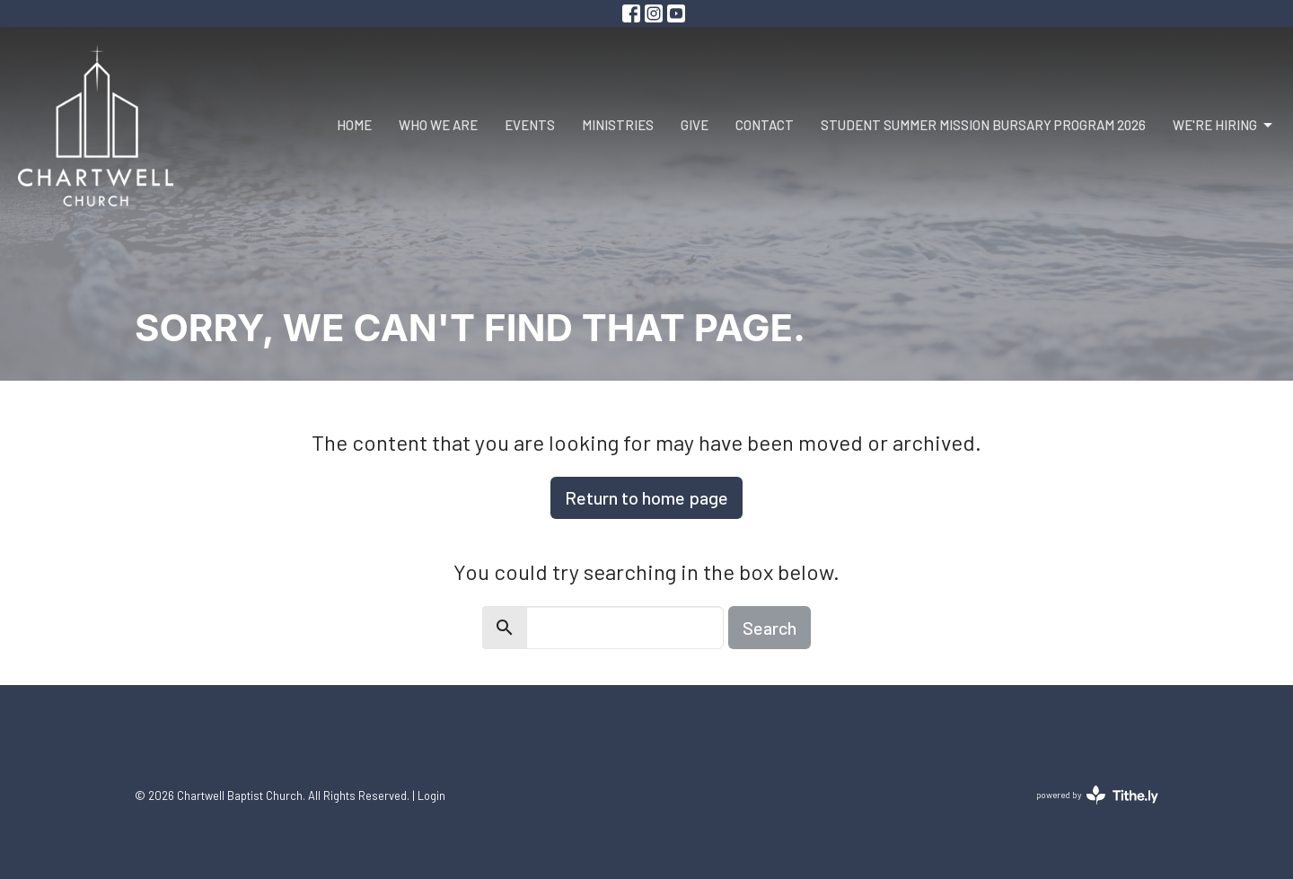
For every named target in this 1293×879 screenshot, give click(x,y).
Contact (764, 125)
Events (530, 125)
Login (431, 795)
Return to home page (646, 497)
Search (769, 627)
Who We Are (438, 125)
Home (354, 125)
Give (694, 125)
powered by (1097, 795)
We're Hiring (1224, 126)
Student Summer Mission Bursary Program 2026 (983, 125)
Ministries (618, 125)
